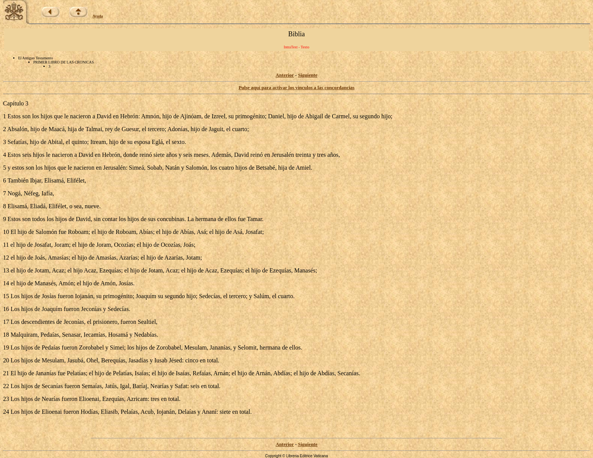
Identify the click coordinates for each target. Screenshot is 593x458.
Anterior (285, 75)
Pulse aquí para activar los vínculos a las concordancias (297, 87)
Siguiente (307, 75)
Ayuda (98, 16)
